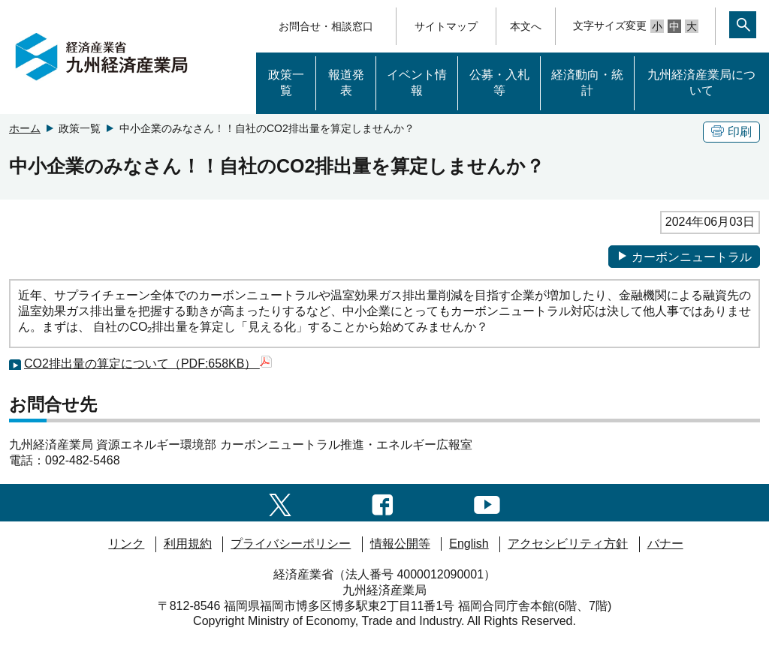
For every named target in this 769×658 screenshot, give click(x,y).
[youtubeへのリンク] (487, 502)
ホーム (25, 128)
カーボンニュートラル (684, 256)
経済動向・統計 (587, 82)
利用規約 (188, 543)
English (468, 543)
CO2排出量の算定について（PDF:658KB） (148, 363)
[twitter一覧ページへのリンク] (280, 502)
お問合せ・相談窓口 (326, 26)
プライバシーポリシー (291, 543)
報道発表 (346, 82)
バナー (665, 543)
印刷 (731, 131)
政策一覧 (286, 82)
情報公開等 (400, 543)
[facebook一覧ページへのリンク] (382, 502)
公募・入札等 (499, 82)
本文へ (525, 26)
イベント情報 (417, 82)
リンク (126, 543)
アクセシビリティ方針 (568, 543)
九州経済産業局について (701, 82)
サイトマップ (446, 26)
